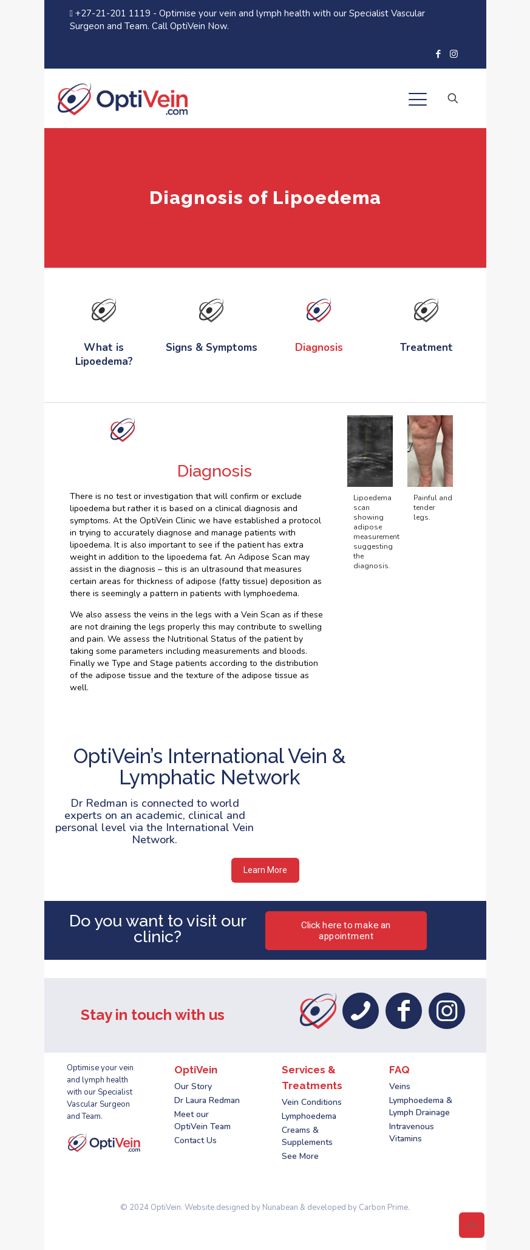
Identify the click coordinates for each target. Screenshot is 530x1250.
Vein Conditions (312, 1102)
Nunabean (280, 1207)
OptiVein (166, 1207)
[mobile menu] (418, 102)
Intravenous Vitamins (411, 1132)
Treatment (426, 348)
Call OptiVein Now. (190, 26)
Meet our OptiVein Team (202, 1120)
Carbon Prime (383, 1207)
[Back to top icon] (471, 1225)
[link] (104, 310)
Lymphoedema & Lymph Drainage (420, 1106)
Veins (399, 1086)
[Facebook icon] (438, 54)
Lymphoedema (309, 1116)
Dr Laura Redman (207, 1100)
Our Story (193, 1086)
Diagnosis (319, 348)
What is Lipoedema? (104, 355)
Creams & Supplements (307, 1136)
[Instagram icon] (453, 54)
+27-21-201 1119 (111, 13)
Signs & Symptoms (211, 348)
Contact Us (195, 1140)
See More (300, 1156)
